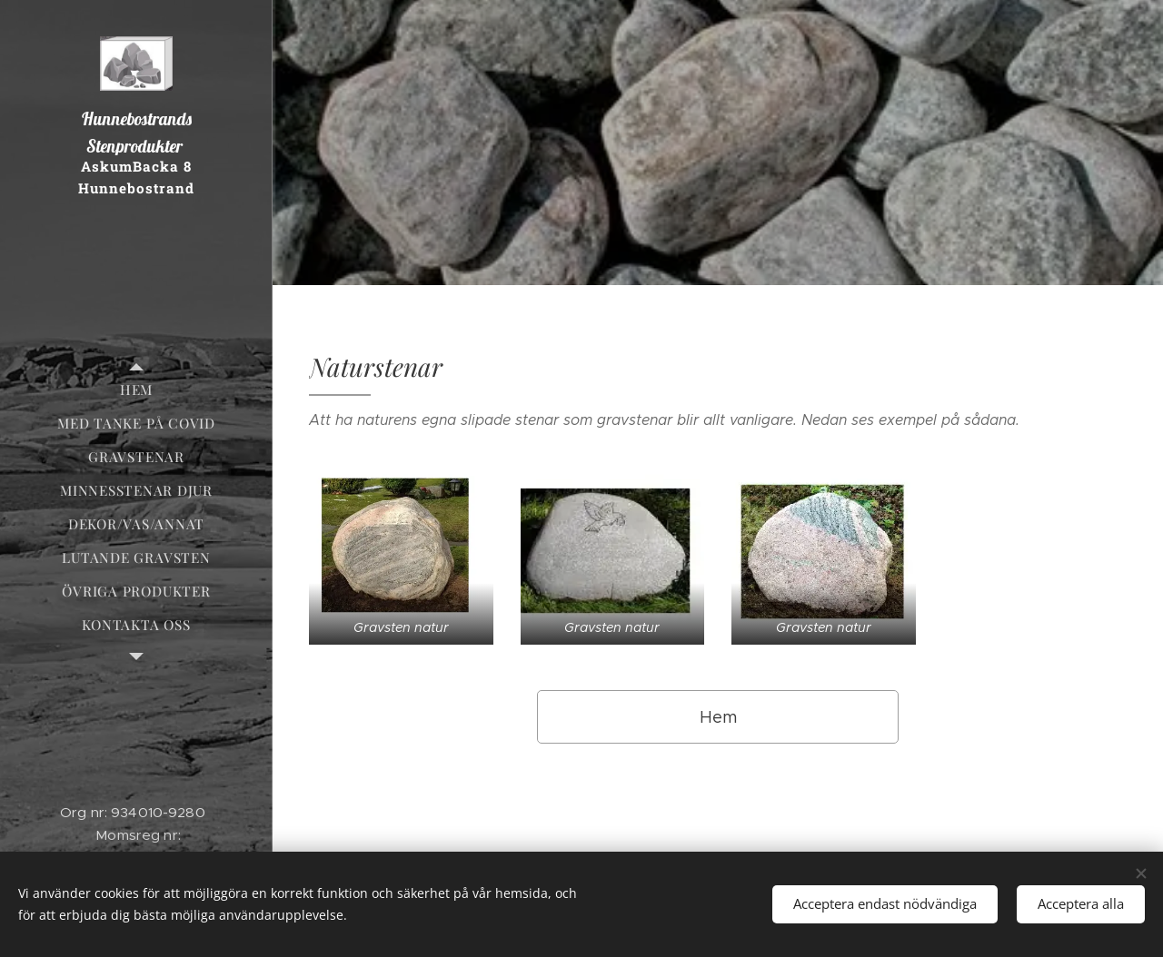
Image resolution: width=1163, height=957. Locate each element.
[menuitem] (136, 390)
